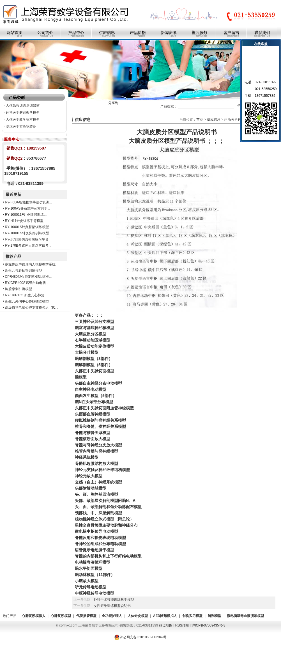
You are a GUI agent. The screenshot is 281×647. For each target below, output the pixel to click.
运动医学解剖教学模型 (23, 112)
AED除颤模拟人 (165, 616)
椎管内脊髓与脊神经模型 (96, 451)
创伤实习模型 (192, 616)
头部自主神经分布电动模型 (98, 383)
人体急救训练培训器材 (23, 105)
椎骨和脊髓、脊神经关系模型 (100, 426)
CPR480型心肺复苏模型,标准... (28, 277)
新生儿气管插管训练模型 (23, 270)
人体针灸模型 (138, 616)
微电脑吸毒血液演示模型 (245, 616)
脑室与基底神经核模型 (94, 327)
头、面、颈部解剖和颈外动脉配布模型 (108, 506)
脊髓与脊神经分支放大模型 (98, 445)
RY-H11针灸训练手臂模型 (24, 221)
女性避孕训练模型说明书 (112, 606)
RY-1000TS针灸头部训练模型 (27, 233)
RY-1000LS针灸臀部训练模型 (27, 227)
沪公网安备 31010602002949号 (140, 637)
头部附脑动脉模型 (90, 488)
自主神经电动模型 (90, 389)
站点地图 (165, 625)
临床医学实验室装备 (21, 127)
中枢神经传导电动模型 (94, 593)
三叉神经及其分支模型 (94, 321)
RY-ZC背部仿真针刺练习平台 (27, 239)
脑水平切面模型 (88, 568)
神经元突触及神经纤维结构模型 (102, 469)
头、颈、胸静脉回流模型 (96, 494)
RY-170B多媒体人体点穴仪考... (28, 245)
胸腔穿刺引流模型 (18, 289)
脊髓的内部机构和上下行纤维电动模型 (108, 556)
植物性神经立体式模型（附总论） (104, 519)
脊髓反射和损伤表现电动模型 (100, 537)
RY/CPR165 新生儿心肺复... (26, 295)
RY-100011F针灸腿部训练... (26, 215)
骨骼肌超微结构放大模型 (96, 463)
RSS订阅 (182, 625)
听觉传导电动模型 (90, 587)
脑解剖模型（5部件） (93, 364)
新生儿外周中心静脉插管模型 (27, 301)
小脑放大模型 (86, 581)
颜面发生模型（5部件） (95, 395)
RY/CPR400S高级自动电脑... (27, 283)
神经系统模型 (86, 457)
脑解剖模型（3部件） (93, 358)
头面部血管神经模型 (92, 414)
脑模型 (81, 377)
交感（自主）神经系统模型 (98, 482)
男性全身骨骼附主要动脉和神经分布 (106, 525)
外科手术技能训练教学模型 (114, 600)
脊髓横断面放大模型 (92, 439)
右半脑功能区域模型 (92, 340)
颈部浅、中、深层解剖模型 (98, 513)
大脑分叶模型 (86, 352)
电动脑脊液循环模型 (92, 562)
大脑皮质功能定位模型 (94, 346)
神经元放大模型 (88, 476)
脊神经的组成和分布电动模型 (100, 544)
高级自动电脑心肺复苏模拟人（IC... (31, 307)
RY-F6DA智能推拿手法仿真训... (28, 202)
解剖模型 (214, 616)
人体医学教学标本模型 (23, 119)
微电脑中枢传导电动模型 (96, 531)
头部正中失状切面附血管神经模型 (104, 408)
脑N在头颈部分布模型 (94, 402)
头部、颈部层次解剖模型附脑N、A (105, 500)
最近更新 (13, 194)
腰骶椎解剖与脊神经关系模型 (100, 420)
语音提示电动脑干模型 (94, 550)
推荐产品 (13, 256)
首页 (199, 119)
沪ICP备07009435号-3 (208, 625)
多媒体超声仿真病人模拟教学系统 (30, 264)
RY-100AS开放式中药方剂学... (27, 208)
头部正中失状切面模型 (94, 371)
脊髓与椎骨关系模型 (92, 432)
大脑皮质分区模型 (90, 334)
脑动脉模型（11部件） (95, 574)
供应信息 (213, 119)
